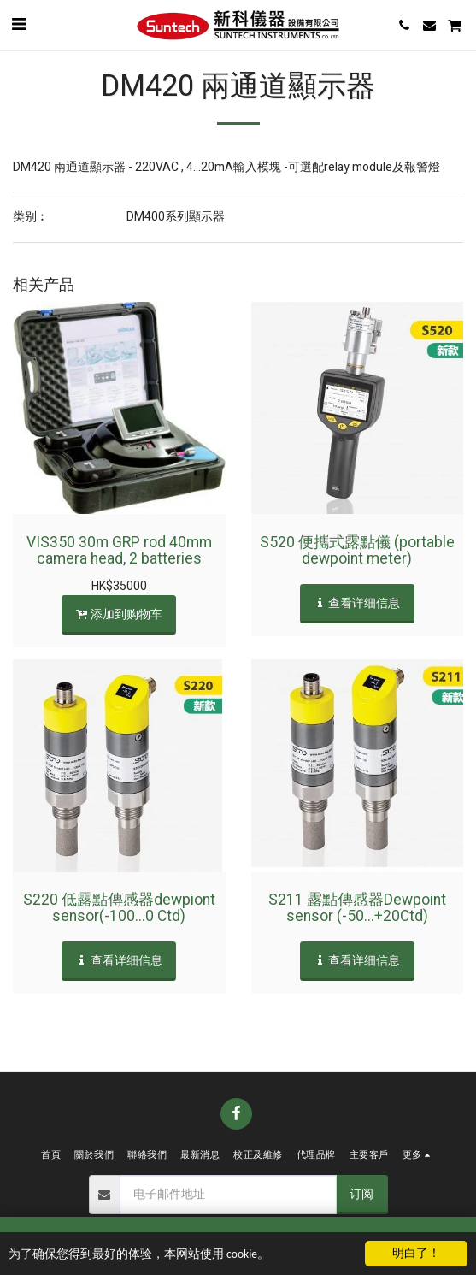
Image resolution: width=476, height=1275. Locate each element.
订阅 (361, 1194)
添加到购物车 (119, 614)
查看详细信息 (357, 603)
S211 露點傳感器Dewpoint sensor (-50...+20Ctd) (357, 908)
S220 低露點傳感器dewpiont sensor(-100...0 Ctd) (119, 908)
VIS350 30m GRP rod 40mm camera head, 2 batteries (119, 551)
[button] (18, 24)
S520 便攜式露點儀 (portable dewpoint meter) (357, 551)
